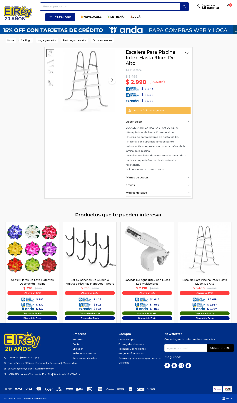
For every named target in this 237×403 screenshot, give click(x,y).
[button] (184, 6)
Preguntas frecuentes (130, 353)
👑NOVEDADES (91, 17)
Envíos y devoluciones (130, 344)
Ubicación (78, 348)
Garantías (123, 362)
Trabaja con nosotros (84, 353)
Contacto (78, 344)
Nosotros (78, 339)
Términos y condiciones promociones (139, 358)
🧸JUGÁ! (135, 17)
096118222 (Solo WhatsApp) (23, 357)
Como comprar (127, 339)
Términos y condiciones (132, 348)
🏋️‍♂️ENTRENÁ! (115, 17)
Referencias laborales (84, 358)
